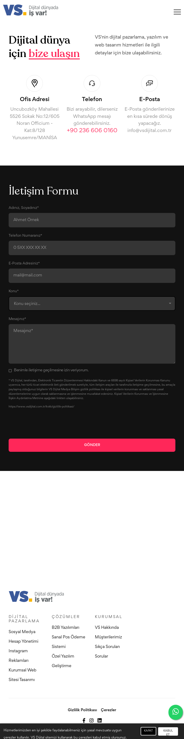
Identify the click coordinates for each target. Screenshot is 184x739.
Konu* (14, 291)
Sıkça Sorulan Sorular (107, 652)
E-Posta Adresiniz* (24, 263)
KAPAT (148, 731)
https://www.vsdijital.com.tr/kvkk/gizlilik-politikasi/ (41, 407)
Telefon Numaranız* (25, 235)
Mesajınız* (17, 319)
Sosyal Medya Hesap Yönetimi (23, 637)
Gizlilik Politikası (82, 710)
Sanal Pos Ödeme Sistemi (68, 642)
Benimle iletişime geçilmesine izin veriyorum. (51, 370)
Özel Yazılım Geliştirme (63, 661)
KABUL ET (168, 733)
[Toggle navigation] (177, 12)
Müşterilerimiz (108, 637)
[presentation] (45, 423)
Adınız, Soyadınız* (24, 208)
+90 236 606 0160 (92, 130)
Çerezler (108, 710)
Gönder (92, 445)
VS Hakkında (107, 628)
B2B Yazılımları (65, 628)
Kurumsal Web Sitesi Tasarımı (22, 675)
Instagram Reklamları (19, 656)
